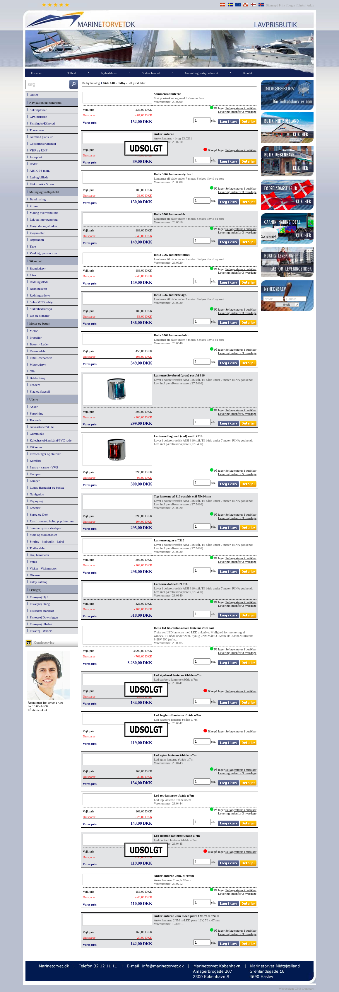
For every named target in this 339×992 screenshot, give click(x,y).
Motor (32, 331)
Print (282, 5)
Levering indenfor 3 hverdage (237, 111)
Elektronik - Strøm (40, 184)
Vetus (32, 561)
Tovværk (34, 420)
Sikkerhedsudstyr (39, 309)
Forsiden (36, 73)
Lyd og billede (37, 177)
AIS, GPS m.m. (38, 170)
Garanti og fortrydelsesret (201, 73)
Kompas (33, 474)
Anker (32, 406)
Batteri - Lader (38, 344)
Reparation (35, 239)
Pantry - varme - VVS (42, 467)
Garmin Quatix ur (40, 137)
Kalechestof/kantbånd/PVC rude (49, 440)
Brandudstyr (36, 268)
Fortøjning (35, 413)
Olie (31, 371)
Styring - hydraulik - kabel (45, 541)
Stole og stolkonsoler (42, 534)
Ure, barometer (38, 555)
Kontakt (248, 73)
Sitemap (272, 5)
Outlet (32, 94)
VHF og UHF (37, 150)
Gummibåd (35, 433)
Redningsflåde (37, 282)
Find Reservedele (39, 357)
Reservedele (36, 351)
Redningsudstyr (38, 295)
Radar (32, 164)
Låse (31, 275)
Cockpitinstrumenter (41, 143)
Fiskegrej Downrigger (42, 617)
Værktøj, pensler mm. (42, 253)
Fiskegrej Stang (38, 604)
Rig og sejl (35, 501)
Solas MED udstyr (40, 302)
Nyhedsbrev (109, 73)
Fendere (33, 384)
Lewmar (33, 507)
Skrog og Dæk (37, 514)
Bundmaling (36, 199)
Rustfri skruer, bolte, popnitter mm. (51, 521)
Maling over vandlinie (42, 212)
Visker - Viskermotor (42, 568)
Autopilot (34, 157)
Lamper (33, 481)
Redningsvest (37, 288)
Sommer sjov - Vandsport (44, 528)
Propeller (34, 337)
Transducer (35, 130)
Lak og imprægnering (42, 219)
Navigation (35, 494)
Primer (32, 206)
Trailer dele (35, 548)
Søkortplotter (37, 110)
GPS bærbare (37, 116)
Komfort (34, 460)
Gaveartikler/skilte (40, 427)
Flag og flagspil (38, 391)
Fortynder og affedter (42, 226)
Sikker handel (151, 73)
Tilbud (72, 73)
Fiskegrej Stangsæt (40, 610)
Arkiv (310, 5)
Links (301, 5)
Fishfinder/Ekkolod (41, 123)
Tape (31, 246)
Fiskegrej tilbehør (39, 624)
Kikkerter (34, 447)
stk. (214, 120)
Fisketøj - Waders (39, 631)
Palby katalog (37, 582)
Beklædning (36, 378)
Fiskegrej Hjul (37, 597)
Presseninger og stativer (44, 454)
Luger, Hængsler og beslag (45, 487)
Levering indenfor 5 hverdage (237, 413)
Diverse (33, 575)
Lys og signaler (38, 315)
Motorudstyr (36, 364)
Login (291, 5)
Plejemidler (35, 233)
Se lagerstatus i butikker (240, 108)
